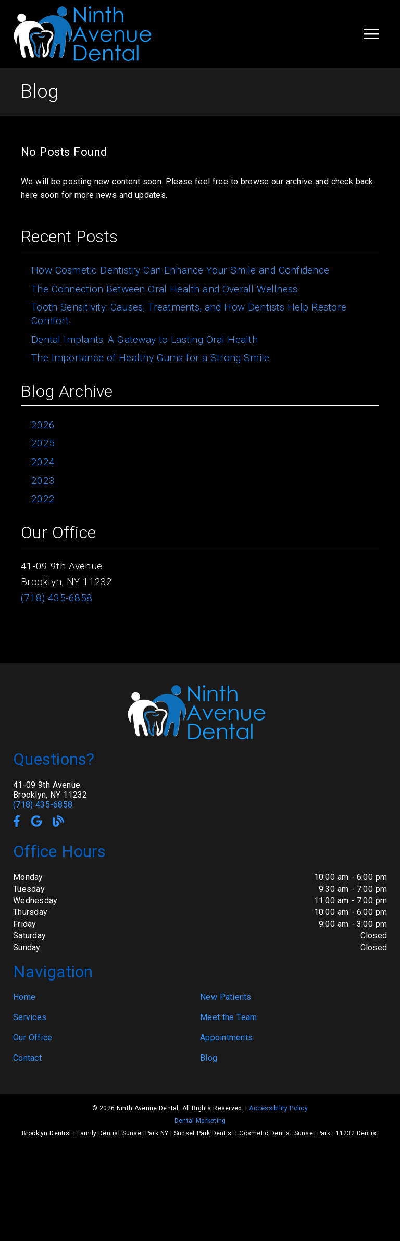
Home (24, 997)
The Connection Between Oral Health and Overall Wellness (164, 289)
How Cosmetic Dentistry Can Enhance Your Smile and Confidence (180, 270)
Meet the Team (228, 1017)
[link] (86, 60)
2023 (43, 481)
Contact (27, 1058)
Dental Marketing (200, 1120)
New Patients (226, 997)
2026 (43, 425)
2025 (43, 443)
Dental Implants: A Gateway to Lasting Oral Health (144, 339)
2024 (43, 462)
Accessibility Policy (278, 1108)
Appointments (226, 1038)
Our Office (32, 1038)
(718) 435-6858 (56, 598)
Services (29, 1017)
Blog (208, 1058)
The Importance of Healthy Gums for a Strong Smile (150, 358)
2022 (43, 499)
